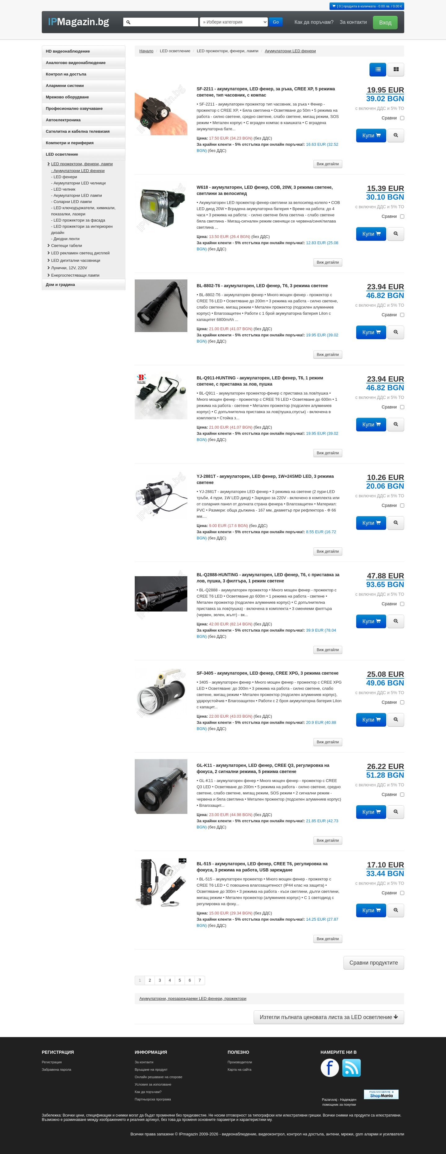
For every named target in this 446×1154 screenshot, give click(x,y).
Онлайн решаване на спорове (158, 1077)
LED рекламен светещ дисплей (78, 253)
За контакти (353, 22)
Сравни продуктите (374, 963)
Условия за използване (153, 1084)
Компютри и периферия (70, 142)
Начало (146, 51)
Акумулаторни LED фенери (290, 51)
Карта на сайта (239, 1069)
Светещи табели (64, 245)
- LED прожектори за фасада (78, 220)
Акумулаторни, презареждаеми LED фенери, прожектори (192, 998)
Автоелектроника (63, 120)
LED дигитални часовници (73, 260)
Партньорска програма (153, 1099)
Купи (371, 135)
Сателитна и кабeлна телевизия (78, 131)
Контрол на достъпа (66, 74)
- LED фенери (64, 177)
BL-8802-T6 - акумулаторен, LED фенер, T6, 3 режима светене (262, 285)
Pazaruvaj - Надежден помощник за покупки (339, 1102)
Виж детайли (328, 164)
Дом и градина (60, 284)
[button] (384, 22)
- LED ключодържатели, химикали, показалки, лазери (83, 210)
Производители (240, 1062)
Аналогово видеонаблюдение (76, 62)
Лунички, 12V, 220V (66, 268)
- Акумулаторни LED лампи (76, 195)
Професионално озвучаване (74, 108)
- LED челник (63, 189)
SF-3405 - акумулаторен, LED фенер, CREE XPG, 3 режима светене (268, 673)
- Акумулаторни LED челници (78, 183)
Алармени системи (65, 85)
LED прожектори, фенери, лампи (79, 164)
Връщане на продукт (151, 1069)
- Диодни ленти (65, 238)
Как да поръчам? (314, 22)
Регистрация (52, 1062)
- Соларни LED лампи (71, 201)
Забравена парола (56, 1069)
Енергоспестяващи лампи (72, 275)
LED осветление (62, 154)
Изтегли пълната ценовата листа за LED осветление (329, 1017)
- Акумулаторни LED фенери (78, 170)
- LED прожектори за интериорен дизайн (82, 229)
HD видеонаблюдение (68, 51)
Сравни (393, 117)
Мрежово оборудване (67, 97)
